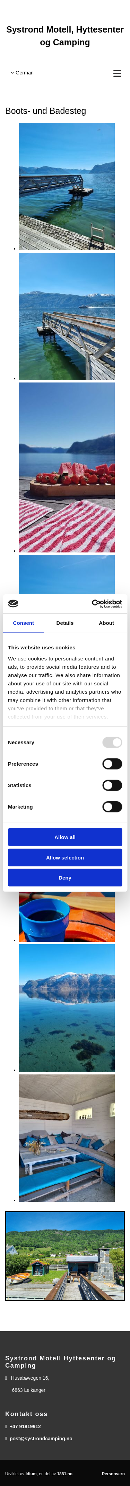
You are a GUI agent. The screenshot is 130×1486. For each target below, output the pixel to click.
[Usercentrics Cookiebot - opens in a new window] (92, 603)
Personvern (113, 1473)
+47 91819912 (25, 1426)
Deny (65, 878)
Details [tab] (65, 623)
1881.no (64, 1473)
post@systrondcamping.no (41, 1438)
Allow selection (65, 857)
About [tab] (106, 623)
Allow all (65, 837)
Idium (31, 1473)
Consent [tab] (23, 623)
